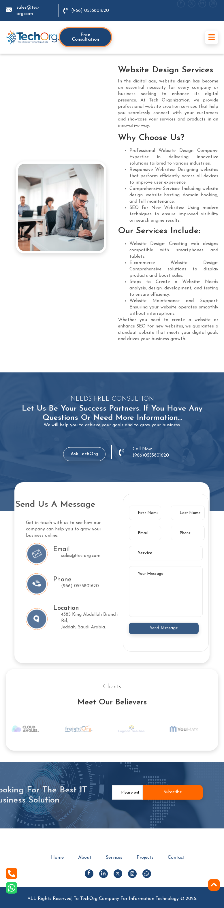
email (61, 556)
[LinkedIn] (202, 11)
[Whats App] (146, 873)
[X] (191, 11)
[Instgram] (213, 11)
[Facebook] (181, 11)
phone (62, 586)
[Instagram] (132, 873)
